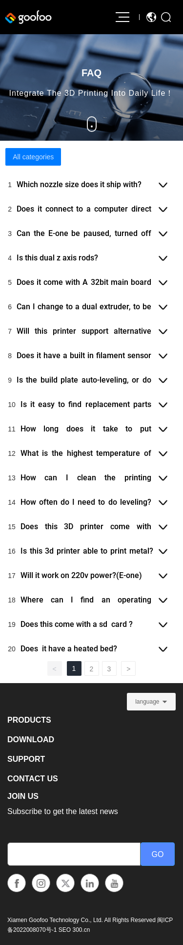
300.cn (81, 929)
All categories (33, 157)
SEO (65, 929)
